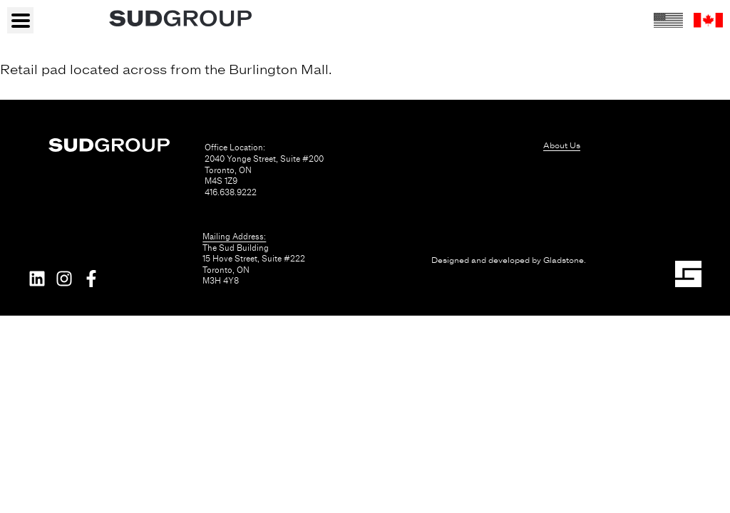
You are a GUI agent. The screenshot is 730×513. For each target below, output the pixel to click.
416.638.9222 (231, 192)
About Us (561, 145)
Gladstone (563, 260)
